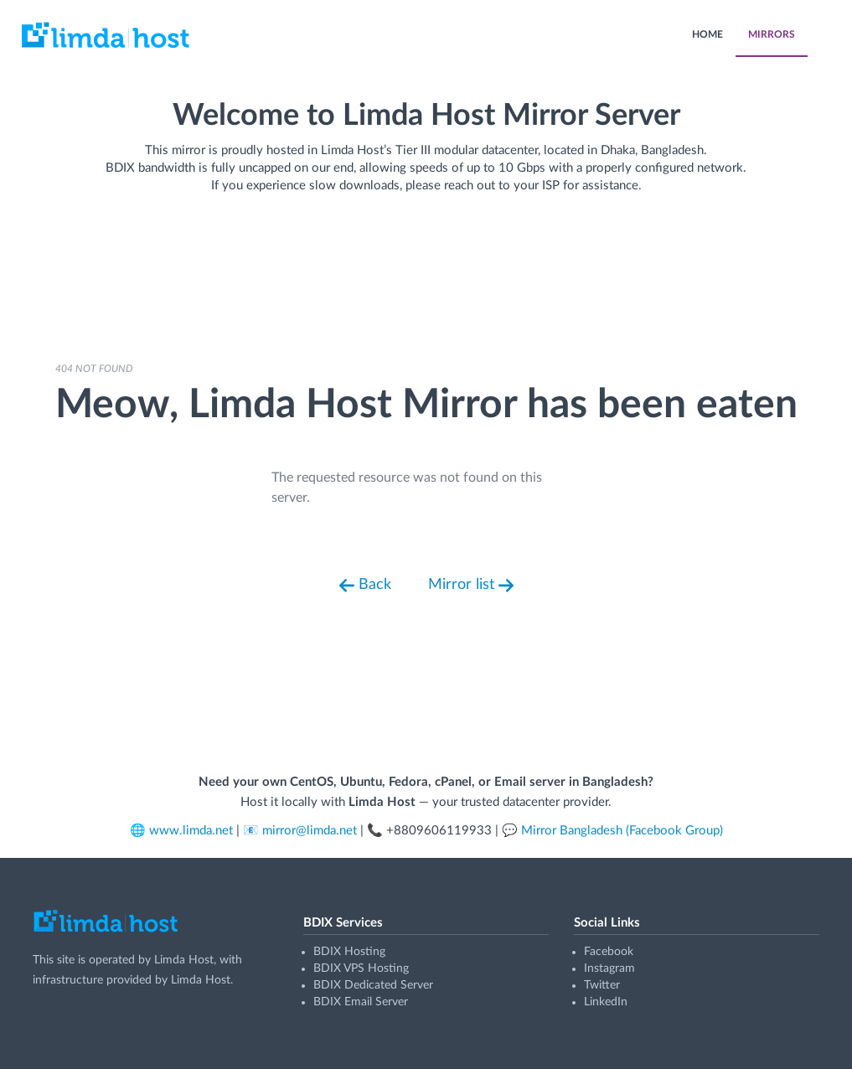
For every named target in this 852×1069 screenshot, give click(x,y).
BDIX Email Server (360, 1002)
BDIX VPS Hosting (361, 968)
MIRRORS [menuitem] (771, 34)
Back (365, 585)
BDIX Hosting (349, 952)
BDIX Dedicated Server (373, 985)
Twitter (602, 985)
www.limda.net (191, 830)
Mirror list (471, 585)
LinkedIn (605, 1002)
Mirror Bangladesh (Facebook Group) (622, 830)
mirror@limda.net (309, 830)
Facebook (608, 952)
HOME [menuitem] (707, 34)
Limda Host (184, 960)
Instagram (609, 968)
